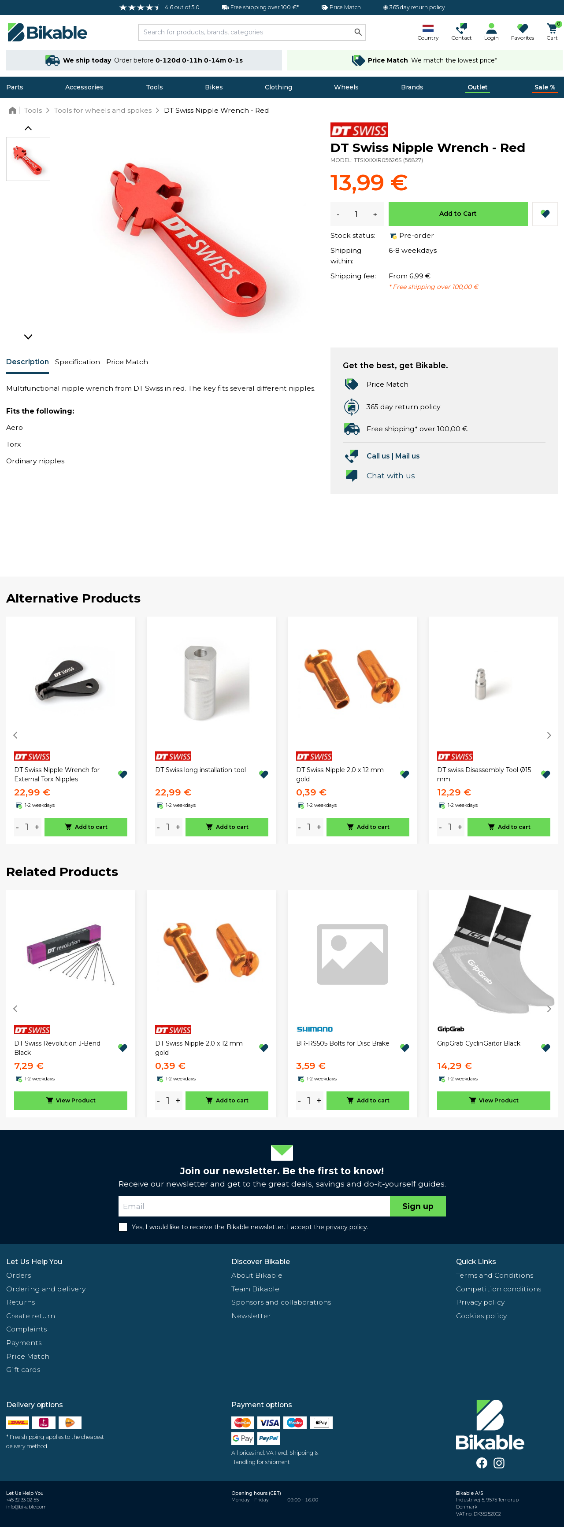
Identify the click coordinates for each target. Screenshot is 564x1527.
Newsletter (251, 1316)
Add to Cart (458, 214)
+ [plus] (37, 826)
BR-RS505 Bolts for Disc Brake (343, 1043)
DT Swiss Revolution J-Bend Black (57, 1048)
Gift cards (23, 1369)
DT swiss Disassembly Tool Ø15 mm (484, 774)
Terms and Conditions (494, 1275)
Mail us (407, 456)
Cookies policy (481, 1316)
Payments (23, 1342)
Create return (30, 1316)
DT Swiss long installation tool (200, 770)
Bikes (214, 87)
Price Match (127, 362)
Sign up (418, 1206)
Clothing (278, 87)
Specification (77, 362)
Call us (378, 456)
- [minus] (17, 826)
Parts (14, 87)
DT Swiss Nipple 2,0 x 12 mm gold (340, 774)
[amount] (27, 827)
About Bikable (256, 1275)
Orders (18, 1275)
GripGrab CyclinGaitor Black (478, 1043)
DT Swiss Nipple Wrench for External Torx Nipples (57, 774)
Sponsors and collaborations (281, 1302)
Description (27, 362)
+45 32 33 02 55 (22, 1500)
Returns (20, 1302)
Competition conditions (498, 1289)
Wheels (346, 87)
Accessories (84, 87)
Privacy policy (480, 1302)
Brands (412, 87)
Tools (154, 87)
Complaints (26, 1329)
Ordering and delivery (45, 1289)
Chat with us (391, 475)
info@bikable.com (26, 1507)
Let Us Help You (34, 1261)
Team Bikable (255, 1289)
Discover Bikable (260, 1261)
